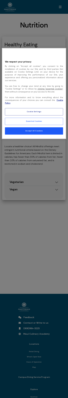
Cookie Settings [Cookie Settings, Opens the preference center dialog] (34, 112)
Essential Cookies (34, 121)
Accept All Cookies (34, 131)
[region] (34, 93)
